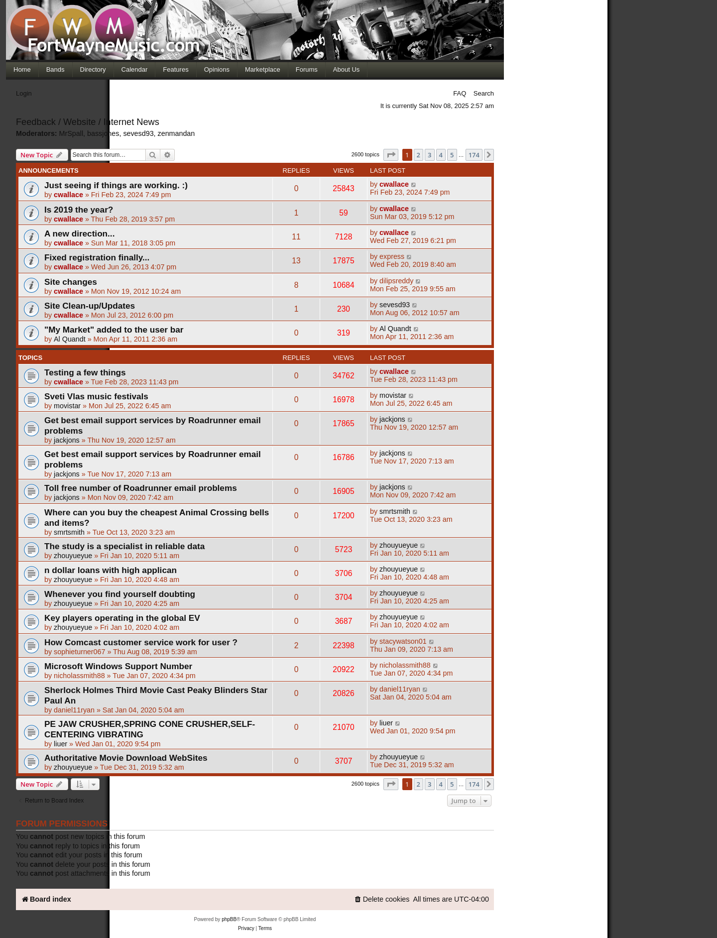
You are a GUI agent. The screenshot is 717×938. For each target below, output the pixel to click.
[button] (390, 155)
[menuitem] (382, 899)
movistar (67, 406)
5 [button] (452, 784)
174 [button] (474, 784)
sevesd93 (394, 305)
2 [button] (418, 784)
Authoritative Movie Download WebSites (126, 758)
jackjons (67, 440)
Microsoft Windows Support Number (118, 666)
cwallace (68, 195)
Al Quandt (70, 339)
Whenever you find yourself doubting (119, 594)
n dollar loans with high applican (110, 570)
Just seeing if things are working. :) (116, 185)
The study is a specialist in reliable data (124, 546)
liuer (60, 744)
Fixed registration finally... (96, 257)
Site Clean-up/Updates (89, 306)
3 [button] (429, 784)
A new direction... (79, 233)
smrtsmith (69, 532)
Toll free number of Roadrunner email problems (140, 488)
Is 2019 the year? (78, 210)
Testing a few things (85, 372)
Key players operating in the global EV (122, 618)
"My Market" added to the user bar (113, 330)
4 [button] (441, 784)
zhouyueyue (73, 556)
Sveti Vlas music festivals (96, 396)
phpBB (229, 919)
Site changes (70, 282)
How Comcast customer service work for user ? (141, 642)
